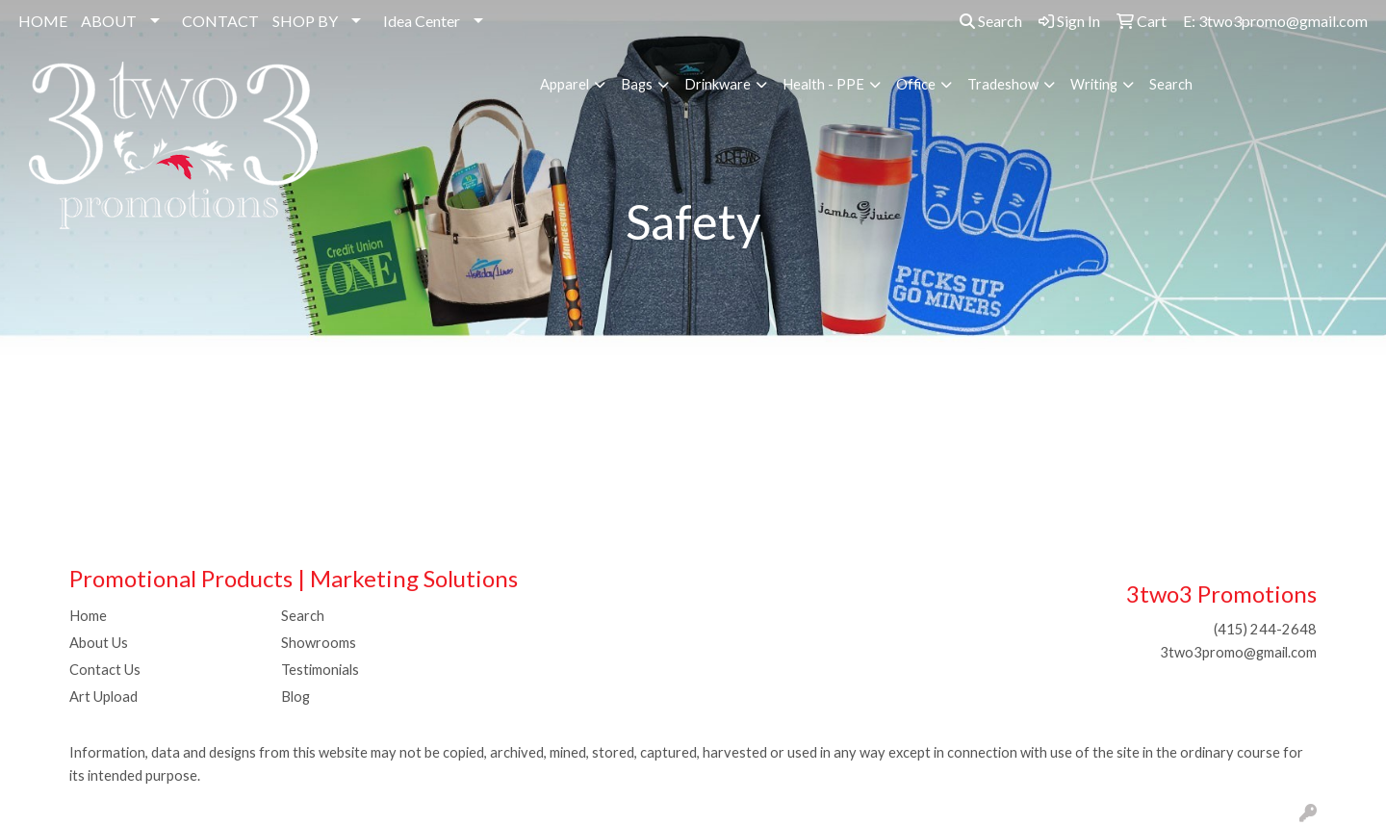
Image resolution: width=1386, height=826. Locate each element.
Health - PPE (823, 84)
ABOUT (109, 21)
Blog (295, 696)
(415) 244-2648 (1265, 629)
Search (991, 21)
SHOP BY (305, 21)
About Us (98, 642)
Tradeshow (1003, 84)
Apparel (564, 84)
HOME (42, 21)
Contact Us (105, 669)
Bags (637, 84)
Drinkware (717, 84)
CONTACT (220, 21)
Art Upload (103, 696)
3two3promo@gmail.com (1238, 652)
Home (88, 615)
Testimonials (320, 669)
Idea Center (421, 21)
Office (916, 84)
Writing (1093, 84)
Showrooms (318, 642)
